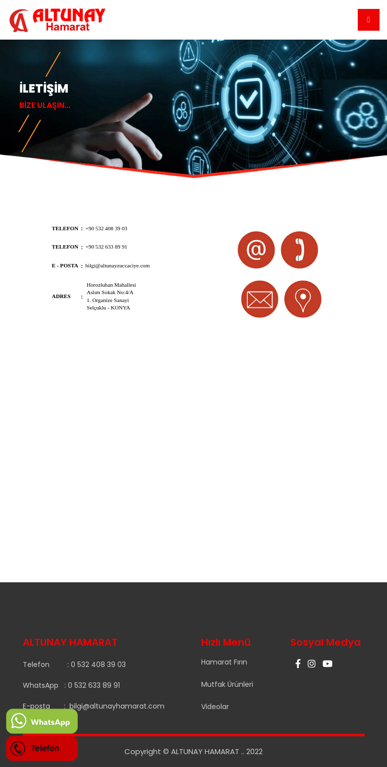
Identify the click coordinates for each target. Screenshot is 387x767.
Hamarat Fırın (224, 662)
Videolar (215, 707)
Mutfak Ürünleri (227, 684)
